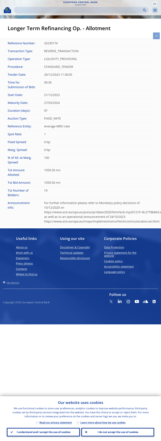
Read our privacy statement (55, 422)
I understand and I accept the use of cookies (43, 432)
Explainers (22, 258)
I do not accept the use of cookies (117, 432)
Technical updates (71, 253)
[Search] (79, 10)
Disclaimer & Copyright (75, 247)
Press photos (24, 263)
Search (144, 10)
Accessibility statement (119, 266)
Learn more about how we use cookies (103, 422)
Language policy (114, 272)
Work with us (24, 253)
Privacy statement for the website (120, 254)
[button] (154, 3)
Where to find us (26, 274)
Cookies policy (113, 261)
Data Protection (114, 247)
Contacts (21, 269)
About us (21, 247)
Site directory (13, 282)
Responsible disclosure (75, 258)
